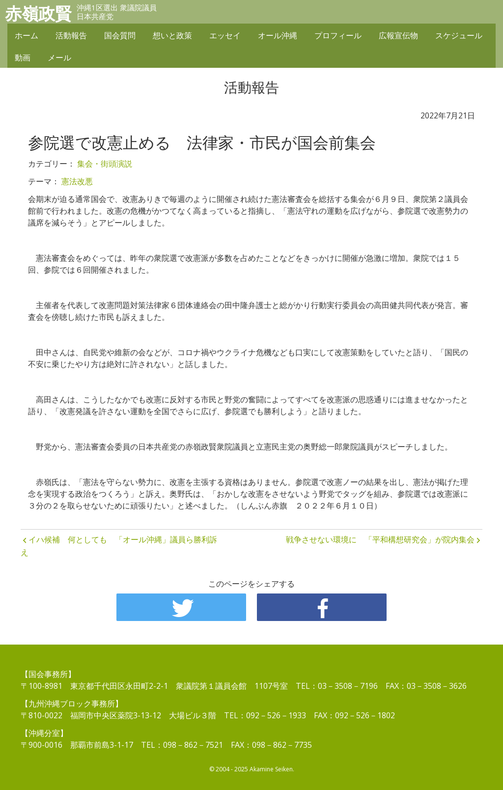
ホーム (26, 35)
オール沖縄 (277, 35)
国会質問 (120, 35)
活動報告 (71, 35)
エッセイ (225, 35)
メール (59, 57)
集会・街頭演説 (104, 163)
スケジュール (458, 35)
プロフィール (338, 35)
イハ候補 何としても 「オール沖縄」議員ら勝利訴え (119, 546)
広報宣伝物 (398, 35)
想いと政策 (172, 35)
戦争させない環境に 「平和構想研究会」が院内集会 (380, 539)
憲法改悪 (77, 181)
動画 (22, 57)
